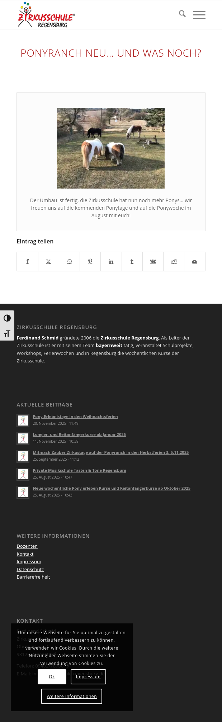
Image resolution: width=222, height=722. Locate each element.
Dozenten (27, 546)
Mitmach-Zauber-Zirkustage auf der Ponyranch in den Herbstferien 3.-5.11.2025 (111, 452)
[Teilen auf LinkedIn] (111, 261)
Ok (52, 677)
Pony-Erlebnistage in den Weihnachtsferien (75, 416)
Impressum (28, 561)
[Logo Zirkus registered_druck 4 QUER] (91, 14)
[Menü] (196, 14)
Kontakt (24, 554)
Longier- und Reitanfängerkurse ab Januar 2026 (79, 434)
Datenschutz (30, 569)
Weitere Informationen (72, 696)
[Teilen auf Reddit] (174, 261)
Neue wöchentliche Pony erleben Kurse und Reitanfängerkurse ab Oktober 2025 (111, 488)
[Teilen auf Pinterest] (90, 261)
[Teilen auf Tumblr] (132, 261)
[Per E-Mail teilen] (194, 261)
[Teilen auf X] (48, 261)
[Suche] (179, 14)
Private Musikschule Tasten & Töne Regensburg (79, 470)
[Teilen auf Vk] (153, 261)
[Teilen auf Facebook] (27, 261)
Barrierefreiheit (33, 577)
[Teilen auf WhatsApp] (69, 261)
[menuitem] (179, 14)
